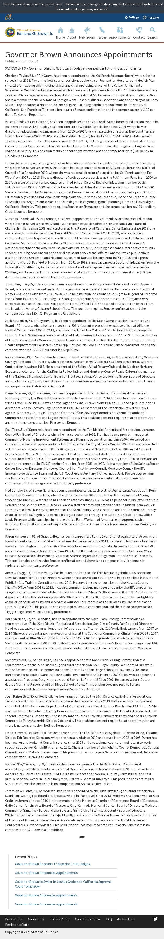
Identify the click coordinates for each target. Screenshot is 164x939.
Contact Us (36, 919)
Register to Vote (17, 924)
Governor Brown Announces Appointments (46, 873)
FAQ (109, 919)
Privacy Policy (60, 919)
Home (60, 32)
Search (153, 32)
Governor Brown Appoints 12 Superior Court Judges (52, 864)
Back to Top (14, 919)
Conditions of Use (88, 919)
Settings (132, 17)
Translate (151, 17)
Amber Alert (126, 919)
